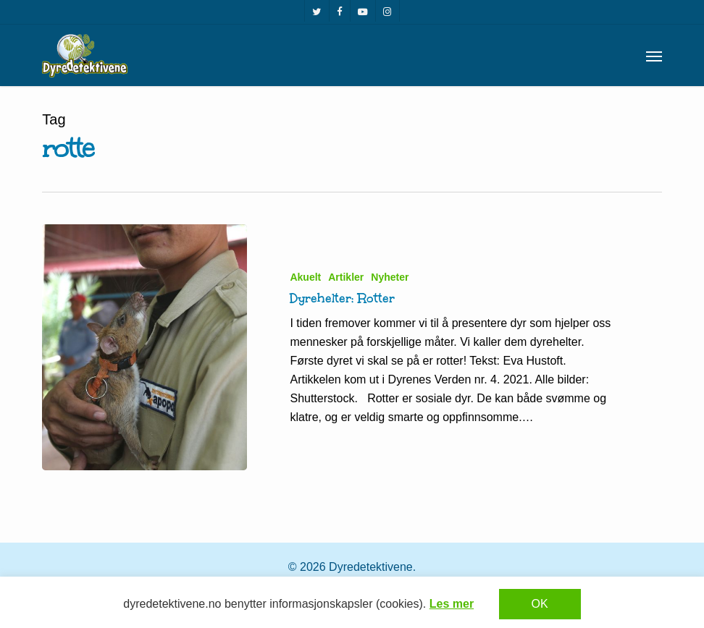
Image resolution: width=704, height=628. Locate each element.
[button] (654, 55)
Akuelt (305, 277)
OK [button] (540, 604)
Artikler (346, 277)
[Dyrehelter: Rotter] (144, 347)
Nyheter (389, 277)
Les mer (451, 604)
